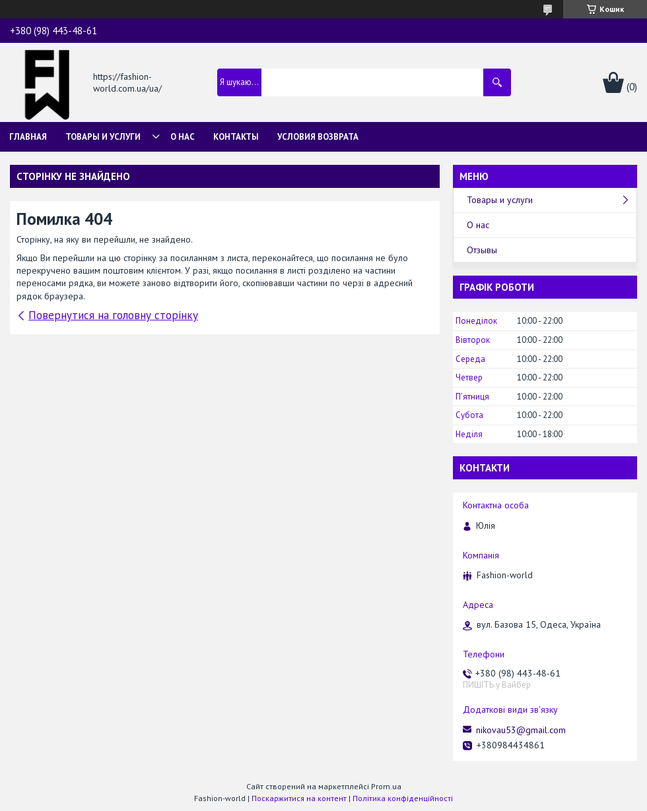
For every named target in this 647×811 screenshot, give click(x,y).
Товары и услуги (103, 136)
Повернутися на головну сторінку (113, 315)
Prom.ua (386, 786)
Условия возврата (317, 136)
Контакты (236, 136)
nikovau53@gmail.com (521, 730)
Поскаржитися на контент (299, 798)
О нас (182, 136)
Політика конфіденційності (403, 798)
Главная (28, 136)
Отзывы (482, 250)
